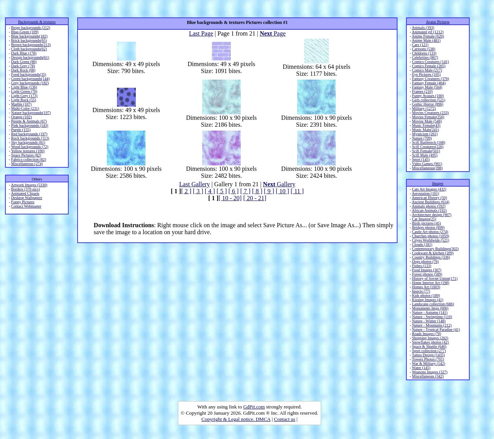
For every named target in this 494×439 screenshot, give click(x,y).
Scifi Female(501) (426, 151)
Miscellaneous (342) (427, 376)
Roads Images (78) (426, 334)
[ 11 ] (297, 191)
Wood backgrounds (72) (29, 147)
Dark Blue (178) (24, 53)
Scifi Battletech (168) (428, 142)
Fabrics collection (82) (28, 159)
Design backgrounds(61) (30, 57)
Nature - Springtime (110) (432, 317)
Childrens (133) (424, 53)
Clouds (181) (422, 244)
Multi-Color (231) (25, 108)
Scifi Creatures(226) (427, 147)
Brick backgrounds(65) (29, 40)
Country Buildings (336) (431, 257)
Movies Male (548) (427, 121)
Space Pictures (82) (26, 155)
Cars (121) (420, 45)
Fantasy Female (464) (428, 83)
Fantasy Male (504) (427, 87)
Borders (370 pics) (25, 189)
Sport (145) (421, 159)
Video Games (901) (427, 164)
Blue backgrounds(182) (29, 36)
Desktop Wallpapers (26, 198)
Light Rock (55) (23, 100)
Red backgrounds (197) (29, 134)
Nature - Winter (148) (428, 321)
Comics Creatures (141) (430, 62)
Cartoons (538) (423, 49)
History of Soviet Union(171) (434, 278)
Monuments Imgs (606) (430, 308)
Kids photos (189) (426, 295)
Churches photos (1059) (430, 236)
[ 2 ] (186, 191)
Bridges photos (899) (428, 227)
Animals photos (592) (428, 206)
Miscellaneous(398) (427, 168)
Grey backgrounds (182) (30, 83)
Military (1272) (424, 108)
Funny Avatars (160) (427, 96)
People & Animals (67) (29, 121)
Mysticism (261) (424, 134)
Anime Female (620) (428, 36)
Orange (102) (21, 117)
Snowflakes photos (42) (430, 342)
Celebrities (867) (425, 57)
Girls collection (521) (428, 100)
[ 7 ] (245, 191)
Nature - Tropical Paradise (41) (436, 329)
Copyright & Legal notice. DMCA (236, 419)
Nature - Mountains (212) (431, 325)
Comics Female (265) (428, 66)
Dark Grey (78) (23, 66)
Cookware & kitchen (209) (432, 253)
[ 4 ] (210, 191)
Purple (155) (20, 130)
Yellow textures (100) (27, 151)
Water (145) (421, 368)
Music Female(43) (426, 125)
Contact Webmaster (26, 206)
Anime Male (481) (426, 40)
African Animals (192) (429, 210)
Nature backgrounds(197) (31, 113)
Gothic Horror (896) (427, 104)
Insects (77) (421, 291)
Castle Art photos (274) (430, 232)
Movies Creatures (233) (430, 113)
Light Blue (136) (24, 87)
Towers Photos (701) (428, 359)
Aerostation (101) (425, 193)
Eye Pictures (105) (426, 74)
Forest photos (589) (427, 274)
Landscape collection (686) (433, 304)
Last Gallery (194, 184)
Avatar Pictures (438, 22)
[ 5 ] (222, 191)
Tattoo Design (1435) (428, 355)
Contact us (284, 419)
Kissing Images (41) (427, 300)
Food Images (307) (426, 270)
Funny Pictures (22, 202)
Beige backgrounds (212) (30, 28)
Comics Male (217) (427, 70)
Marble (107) (21, 104)
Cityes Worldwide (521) (430, 240)
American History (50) (429, 198)
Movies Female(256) (428, 117)
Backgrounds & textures (37, 22)
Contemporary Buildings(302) (435, 249)
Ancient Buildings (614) (430, 202)
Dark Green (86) (24, 62)
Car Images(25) (424, 219)
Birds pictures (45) (426, 223)
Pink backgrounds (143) (29, 125)
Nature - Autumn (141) (429, 312)
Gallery (279, 184)
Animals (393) (423, 28)
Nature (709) (421, 138)
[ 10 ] (282, 191)
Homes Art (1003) (426, 287)
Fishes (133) (421, 266)
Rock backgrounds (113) (30, 138)
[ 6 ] (233, 191)
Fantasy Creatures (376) (430, 79)
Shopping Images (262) (430, 338)
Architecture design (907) (432, 215)
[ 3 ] (198, 191)
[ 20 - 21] (254, 198)
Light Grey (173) (24, 96)
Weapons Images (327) (429, 372)
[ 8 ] (257, 191)
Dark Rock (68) (23, 70)
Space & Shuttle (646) (429, 346)
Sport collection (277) (429, 351)
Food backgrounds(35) (28, 74)
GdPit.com (254, 407)
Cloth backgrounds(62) (29, 49)
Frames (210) (422, 91)
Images (437, 183)
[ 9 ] (269, 191)
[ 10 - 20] (230, 198)
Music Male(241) (425, 130)
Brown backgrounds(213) (31, 45)
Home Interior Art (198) (430, 283)
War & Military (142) (428, 363)
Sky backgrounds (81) (28, 142)
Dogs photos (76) (425, 261)
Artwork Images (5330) (29, 185)
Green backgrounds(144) (30, 79)
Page (273, 33)
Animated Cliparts (25, 193)
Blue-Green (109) (25, 32)
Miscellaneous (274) (27, 164)
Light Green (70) (24, 91)
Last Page (201, 33)
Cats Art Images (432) (429, 189)
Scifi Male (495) (424, 155)
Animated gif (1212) (427, 32)
